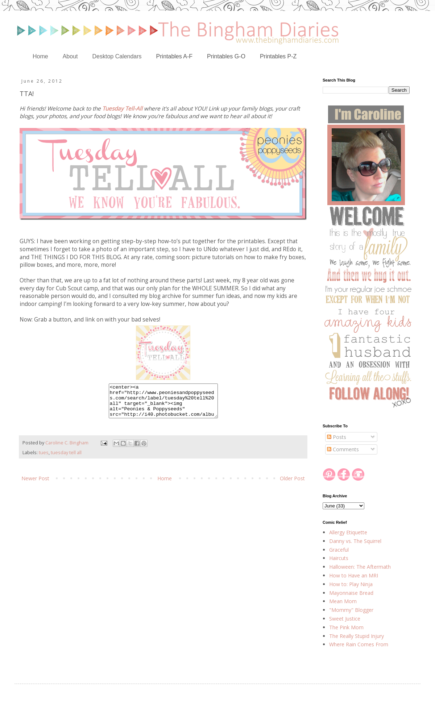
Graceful (339, 549)
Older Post (292, 484)
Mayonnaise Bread (351, 592)
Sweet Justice (344, 618)
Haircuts (338, 558)
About (70, 56)
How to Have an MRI (353, 575)
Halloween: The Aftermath (360, 566)
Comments (343, 449)
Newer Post (35, 484)
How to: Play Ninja (351, 584)
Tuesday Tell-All (122, 108)
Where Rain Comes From (358, 644)
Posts (336, 437)
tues (44, 459)
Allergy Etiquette (348, 532)
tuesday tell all (66, 459)
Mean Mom (343, 601)
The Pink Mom (346, 627)
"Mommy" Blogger (351, 609)
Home (40, 56)
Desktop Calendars (117, 56)
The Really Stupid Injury (356, 636)
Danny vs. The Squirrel (355, 541)
